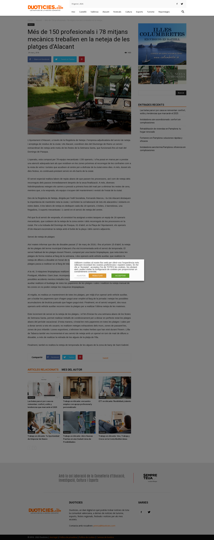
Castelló (82, 11)
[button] (182, 11)
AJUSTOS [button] (81, 276)
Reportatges (164, 11)
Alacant (106, 11)
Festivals (117, 11)
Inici (73, 11)
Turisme (150, 11)
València (94, 11)
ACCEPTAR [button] (120, 276)
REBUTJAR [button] (97, 276)
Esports (139, 11)
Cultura (128, 11)
